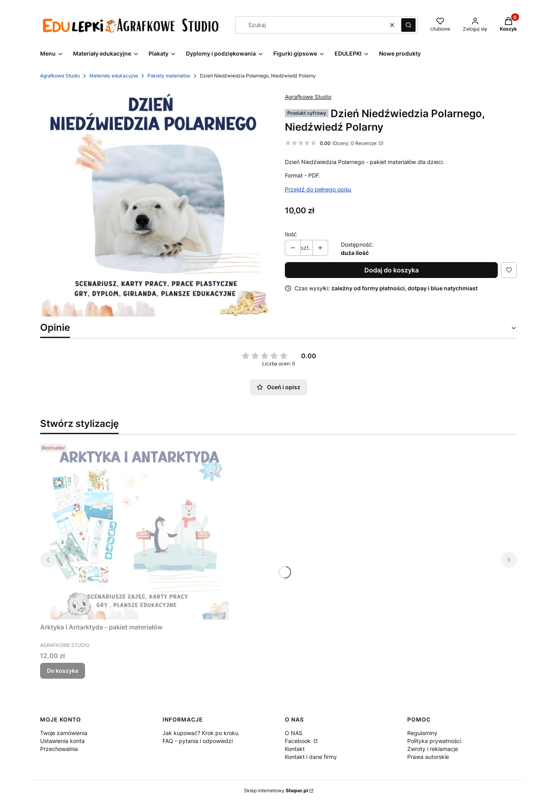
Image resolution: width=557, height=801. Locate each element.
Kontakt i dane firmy (311, 756)
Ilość (291, 234)
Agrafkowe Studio (60, 76)
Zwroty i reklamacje (432, 748)
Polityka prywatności (434, 740)
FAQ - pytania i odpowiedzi (197, 740)
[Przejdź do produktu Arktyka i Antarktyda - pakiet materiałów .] (139, 530)
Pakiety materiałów (168, 76)
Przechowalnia (59, 748)
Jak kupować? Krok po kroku (200, 733)
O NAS (293, 733)
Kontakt (295, 748)
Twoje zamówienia (63, 733)
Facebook (298, 740)
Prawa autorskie (428, 756)
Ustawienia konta (62, 740)
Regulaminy (422, 733)
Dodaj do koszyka (391, 270)
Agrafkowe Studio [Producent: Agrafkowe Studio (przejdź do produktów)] (308, 96)
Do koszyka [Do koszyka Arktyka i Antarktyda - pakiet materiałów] (62, 670)
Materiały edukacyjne (113, 76)
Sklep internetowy (276, 790)
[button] (408, 25)
